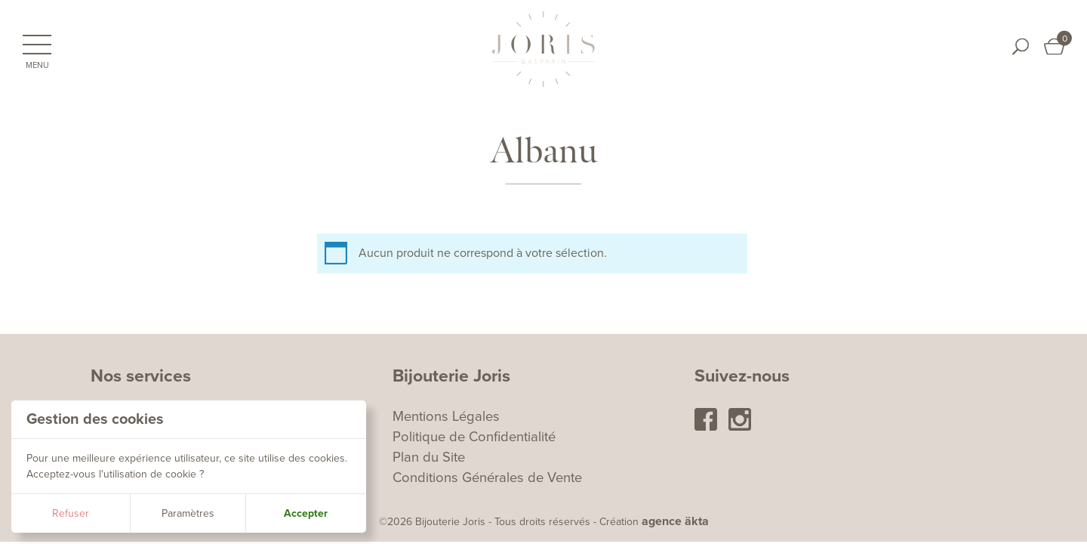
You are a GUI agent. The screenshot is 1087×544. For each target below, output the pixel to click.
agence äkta (675, 521)
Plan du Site (429, 457)
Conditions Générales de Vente (487, 477)
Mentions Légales (446, 416)
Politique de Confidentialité (474, 436)
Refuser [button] (70, 513)
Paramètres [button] (188, 513)
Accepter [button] (306, 513)
